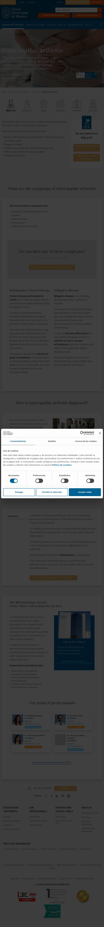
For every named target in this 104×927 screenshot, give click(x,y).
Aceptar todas (85, 492)
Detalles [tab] (52, 441)
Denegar (19, 492)
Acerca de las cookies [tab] (86, 441)
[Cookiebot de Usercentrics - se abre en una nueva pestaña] (82, 433)
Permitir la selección (52, 492)
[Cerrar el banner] (100, 433)
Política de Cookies (62, 465)
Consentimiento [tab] (18, 441)
